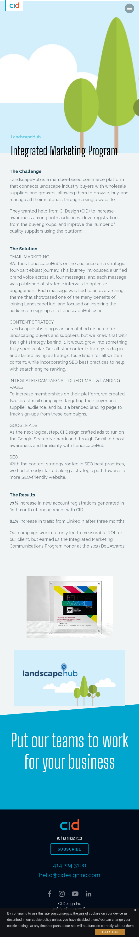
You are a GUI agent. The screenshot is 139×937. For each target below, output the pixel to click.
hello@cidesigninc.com (69, 875)
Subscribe (69, 849)
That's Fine (110, 932)
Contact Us (69, 782)
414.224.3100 (69, 865)
